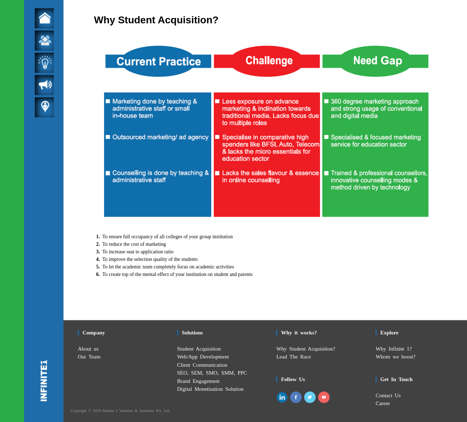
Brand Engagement (198, 381)
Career (383, 403)
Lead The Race (293, 357)
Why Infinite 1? (394, 349)
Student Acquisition (199, 349)
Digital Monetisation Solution (210, 389)
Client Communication (202, 365)
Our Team (89, 357)
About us (88, 349)
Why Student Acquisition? (305, 349)
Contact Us (388, 395)
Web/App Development (203, 357)
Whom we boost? (395, 357)
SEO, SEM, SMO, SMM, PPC (212, 373)
